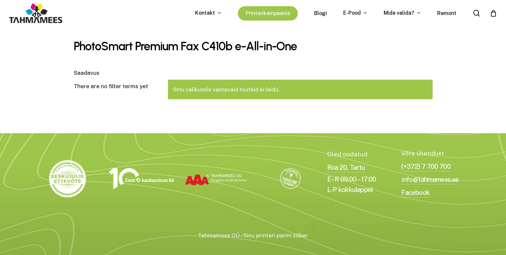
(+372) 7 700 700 (425, 166)
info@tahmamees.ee (429, 179)
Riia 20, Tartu (346, 167)
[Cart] (493, 13)
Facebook (415, 193)
